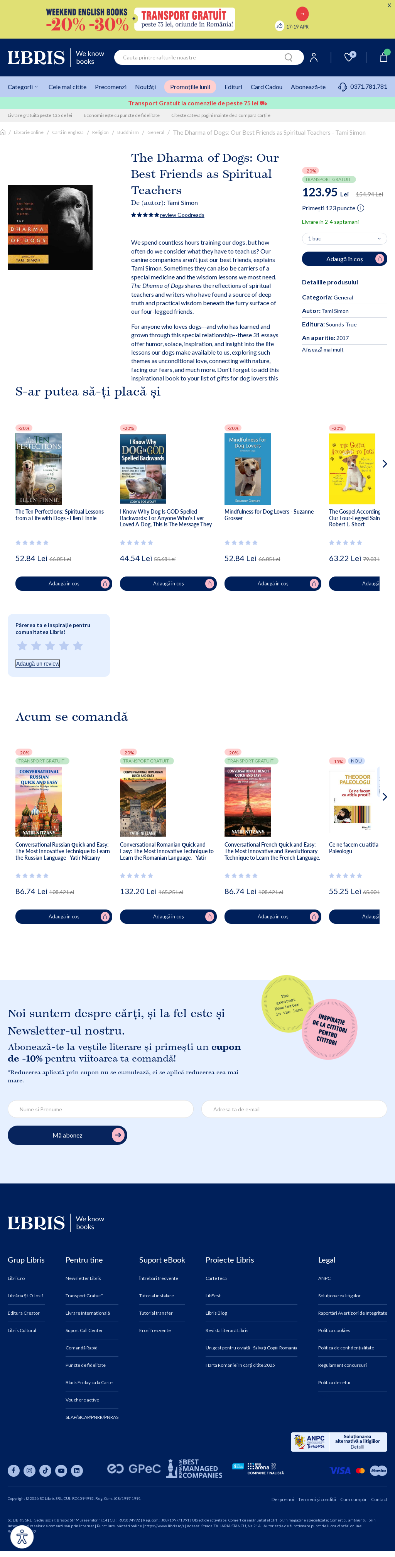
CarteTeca (216, 1278)
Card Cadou (266, 86)
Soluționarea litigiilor (339, 1295)
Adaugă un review (37, 664)
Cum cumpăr (353, 1499)
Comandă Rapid (82, 1348)
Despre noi (283, 1499)
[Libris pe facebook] (14, 1471)
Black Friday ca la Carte (89, 1382)
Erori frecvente (155, 1330)
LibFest (213, 1295)
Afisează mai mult (323, 349)
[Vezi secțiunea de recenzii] (33, 542)
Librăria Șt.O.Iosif (25, 1295)
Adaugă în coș (79, 584)
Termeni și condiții (317, 1499)
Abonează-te (308, 86)
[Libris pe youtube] (61, 1471)
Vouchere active (82, 1400)
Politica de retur (334, 1382)
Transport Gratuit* (84, 1295)
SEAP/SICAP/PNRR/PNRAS (92, 1417)
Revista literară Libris (227, 1330)
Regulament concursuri (342, 1365)
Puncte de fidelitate (86, 1365)
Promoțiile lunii (190, 86)
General (155, 132)
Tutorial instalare (156, 1295)
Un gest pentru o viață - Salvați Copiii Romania (251, 1348)
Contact (379, 1499)
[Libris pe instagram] (29, 1471)
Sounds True (329, 324)
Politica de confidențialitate (346, 1348)
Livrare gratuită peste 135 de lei (40, 115)
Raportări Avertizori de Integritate (352, 1313)
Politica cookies (334, 1330)
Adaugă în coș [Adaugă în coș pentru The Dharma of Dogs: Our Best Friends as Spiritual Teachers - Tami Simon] (355, 259)
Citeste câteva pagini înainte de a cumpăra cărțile (220, 115)
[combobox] (209, 57)
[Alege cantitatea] (344, 239)
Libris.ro (16, 1278)
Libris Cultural (22, 1330)
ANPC (324, 1278)
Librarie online (29, 132)
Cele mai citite (67, 86)
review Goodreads (182, 214)
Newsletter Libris (83, 1278)
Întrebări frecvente (158, 1278)
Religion (100, 132)
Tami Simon (182, 202)
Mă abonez (88, 1135)
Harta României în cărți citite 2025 (240, 1365)
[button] (370, 494)
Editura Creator (24, 1313)
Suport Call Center (84, 1330)
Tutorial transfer (156, 1313)
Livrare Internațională (88, 1313)
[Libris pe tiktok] (45, 1471)
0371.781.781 (362, 86)
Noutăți (145, 86)
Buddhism (128, 132)
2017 (325, 338)
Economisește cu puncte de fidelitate (122, 115)
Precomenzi (111, 86)
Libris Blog (216, 1313)
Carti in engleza (68, 132)
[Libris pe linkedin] (77, 1471)
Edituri (233, 86)
